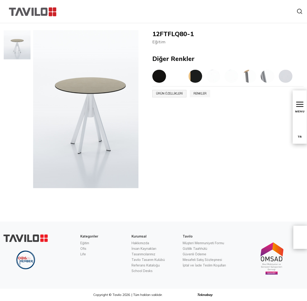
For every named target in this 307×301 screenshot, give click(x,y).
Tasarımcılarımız (143, 254)
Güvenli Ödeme (194, 254)
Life (83, 254)
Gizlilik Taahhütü (195, 248)
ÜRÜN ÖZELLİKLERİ (169, 93)
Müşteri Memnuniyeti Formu (203, 243)
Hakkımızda (140, 243)
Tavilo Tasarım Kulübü (148, 260)
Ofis (83, 248)
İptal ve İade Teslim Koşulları (204, 265)
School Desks (142, 271)
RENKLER (200, 93)
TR (300, 136)
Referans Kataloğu (146, 265)
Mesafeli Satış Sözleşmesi (202, 260)
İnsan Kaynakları (144, 248)
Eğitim (84, 243)
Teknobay (205, 295)
